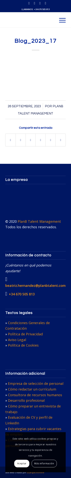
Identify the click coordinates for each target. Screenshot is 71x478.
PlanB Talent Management (39, 221)
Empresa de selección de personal (35, 383)
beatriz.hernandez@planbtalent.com (35, 285)
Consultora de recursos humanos (35, 395)
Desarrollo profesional (26, 400)
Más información (44, 463)
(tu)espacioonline (35, 472)
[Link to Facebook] (45, 3)
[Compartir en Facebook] (10, 140)
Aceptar (22, 463)
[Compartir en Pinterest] (40, 140)
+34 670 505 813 (42, 9)
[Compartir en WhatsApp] (31, 140)
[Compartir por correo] (61, 140)
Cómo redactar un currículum (32, 389)
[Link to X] (34, 3)
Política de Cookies (23, 345)
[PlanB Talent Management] (29, 20)
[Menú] (60, 20)
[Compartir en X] (21, 140)
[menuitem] (60, 20)
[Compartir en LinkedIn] (50, 140)
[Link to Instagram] (40, 3)
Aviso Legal (17, 339)
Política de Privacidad (25, 334)
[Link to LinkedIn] (29, 3)
